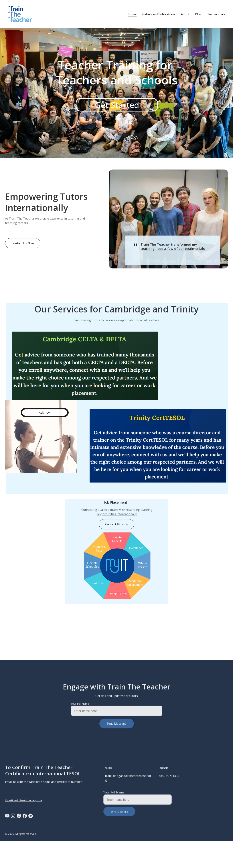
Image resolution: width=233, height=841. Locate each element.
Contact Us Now (22, 244)
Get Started (117, 104)
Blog (198, 14)
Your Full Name (80, 706)
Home (132, 14)
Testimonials (216, 14)
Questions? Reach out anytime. (23, 800)
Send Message (117, 726)
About (185, 14)
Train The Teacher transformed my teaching (169, 247)
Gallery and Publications (158, 14)
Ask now (44, 414)
